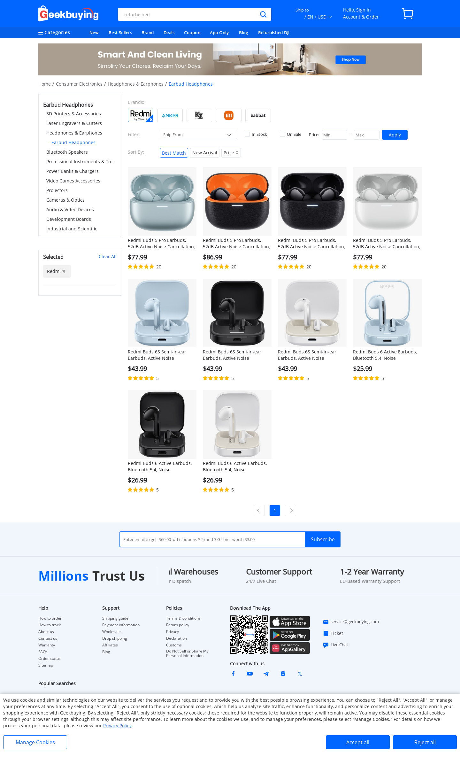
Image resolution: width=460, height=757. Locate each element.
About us (46, 632)
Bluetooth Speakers (67, 152)
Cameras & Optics (65, 200)
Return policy (177, 625)
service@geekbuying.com (351, 622)
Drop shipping (114, 638)
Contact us (47, 638)
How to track (49, 625)
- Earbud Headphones (72, 142)
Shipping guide (115, 618)
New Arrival (204, 153)
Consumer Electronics (79, 84)
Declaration (176, 638)
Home (44, 84)
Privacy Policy (117, 725)
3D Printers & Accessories (73, 114)
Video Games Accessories (73, 181)
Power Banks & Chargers (72, 171)
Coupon (192, 32)
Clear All (108, 256)
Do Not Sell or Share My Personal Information (187, 653)
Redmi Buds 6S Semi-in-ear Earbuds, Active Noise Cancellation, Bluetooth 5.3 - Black (233, 355)
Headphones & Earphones (136, 84)
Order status (49, 658)
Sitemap (45, 665)
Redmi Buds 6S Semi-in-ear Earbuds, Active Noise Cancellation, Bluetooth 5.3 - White (308, 355)
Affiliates (110, 645)
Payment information (121, 625)
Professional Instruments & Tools (81, 161)
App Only (219, 32)
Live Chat (335, 645)
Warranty (46, 645)
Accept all (357, 742)
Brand (148, 32)
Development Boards (68, 219)
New (94, 32)
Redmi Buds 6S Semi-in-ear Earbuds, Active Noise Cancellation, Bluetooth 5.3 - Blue (158, 355)
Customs (174, 645)
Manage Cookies (35, 742)
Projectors (57, 190)
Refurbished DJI (274, 32)
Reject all (425, 742)
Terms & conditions (183, 618)
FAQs (43, 652)
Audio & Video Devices (70, 209)
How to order (50, 618)
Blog (243, 32)
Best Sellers (120, 32)
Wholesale (111, 632)
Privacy (172, 632)
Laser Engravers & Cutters (74, 123)
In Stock (256, 134)
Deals (169, 32)
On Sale (290, 134)
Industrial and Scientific (71, 229)
